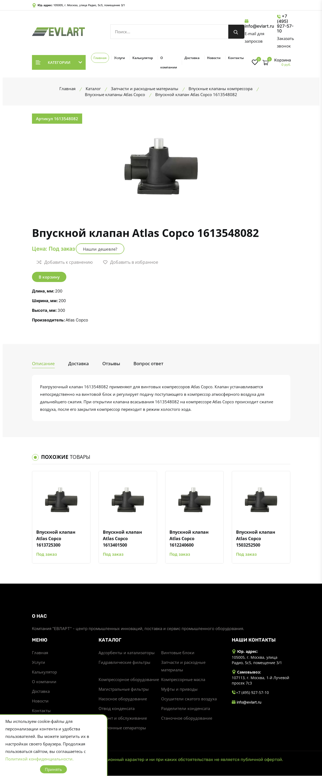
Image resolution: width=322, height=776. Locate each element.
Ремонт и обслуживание (123, 718)
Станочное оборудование (186, 718)
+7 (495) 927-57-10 (285, 23)
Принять (53, 769)
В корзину (49, 277)
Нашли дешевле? (100, 249)
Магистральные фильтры (124, 689)
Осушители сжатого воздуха (189, 699)
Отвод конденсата (117, 708)
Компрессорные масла (183, 679)
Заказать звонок (285, 42)
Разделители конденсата (185, 708)
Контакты (236, 58)
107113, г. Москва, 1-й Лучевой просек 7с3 (260, 680)
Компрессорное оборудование (129, 679)
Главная (100, 58)
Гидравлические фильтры (124, 662)
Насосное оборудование (123, 699)
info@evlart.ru (259, 23)
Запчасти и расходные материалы (183, 666)
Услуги (119, 58)
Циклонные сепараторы (122, 728)
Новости (213, 58)
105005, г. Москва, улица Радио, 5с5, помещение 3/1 (89, 5)
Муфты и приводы (179, 689)
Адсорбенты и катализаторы (127, 653)
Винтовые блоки (177, 653)
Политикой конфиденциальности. (39, 759)
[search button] (236, 32)
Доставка (192, 58)
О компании (168, 62)
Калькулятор (142, 58)
